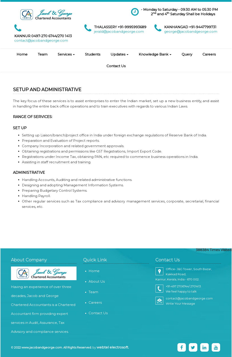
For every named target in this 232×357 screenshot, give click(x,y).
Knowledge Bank (155, 54)
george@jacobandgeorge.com (190, 31)
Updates (119, 54)
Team (42, 54)
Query (187, 54)
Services (66, 54)
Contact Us (116, 66)
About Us (90, 281)
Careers (209, 54)
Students (92, 54)
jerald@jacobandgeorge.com (119, 31)
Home (22, 54)
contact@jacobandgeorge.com (41, 40)
